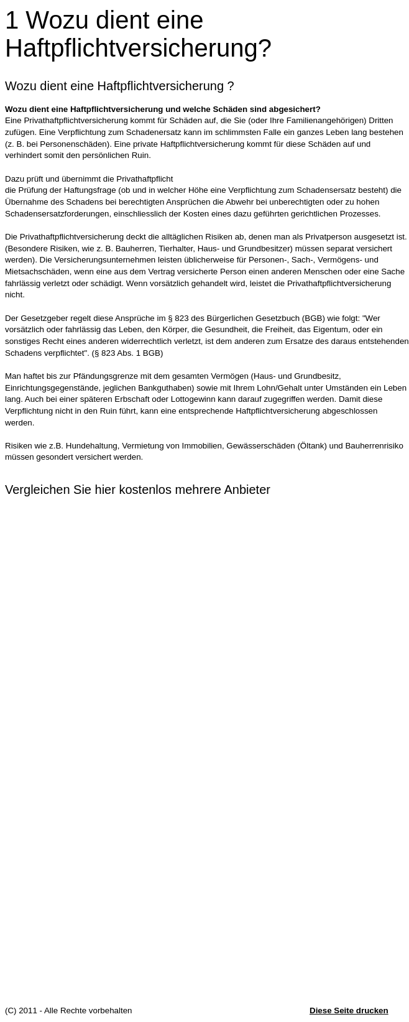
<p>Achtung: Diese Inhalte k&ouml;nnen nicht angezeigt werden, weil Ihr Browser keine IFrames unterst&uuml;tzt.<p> (207, 756)
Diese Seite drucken (349, 1010)
